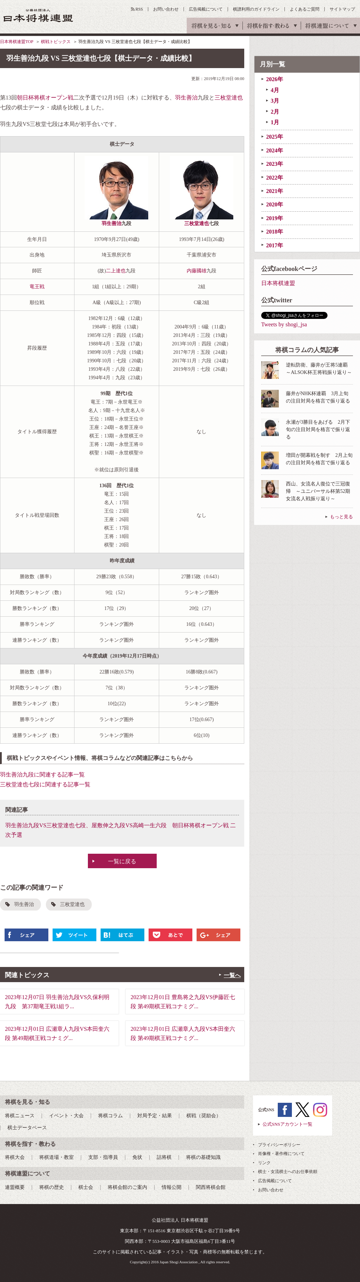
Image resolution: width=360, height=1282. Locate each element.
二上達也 (116, 270)
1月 (275, 122)
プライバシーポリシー (279, 1144)
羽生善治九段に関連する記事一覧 (42, 775)
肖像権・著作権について (281, 1153)
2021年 (274, 191)
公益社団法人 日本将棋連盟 (38, 15)
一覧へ (232, 975)
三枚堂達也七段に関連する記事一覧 (45, 784)
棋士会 (85, 1187)
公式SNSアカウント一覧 (287, 1124)
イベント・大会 (66, 1115)
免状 (137, 1157)
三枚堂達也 (229, 98)
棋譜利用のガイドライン (256, 9)
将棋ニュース (20, 1115)
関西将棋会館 (211, 1187)
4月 (275, 90)
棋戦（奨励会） (203, 1115)
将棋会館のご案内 (127, 1187)
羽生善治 (186, 98)
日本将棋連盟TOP (16, 41)
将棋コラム (110, 1115)
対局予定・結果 (154, 1115)
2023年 (274, 164)
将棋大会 (15, 1157)
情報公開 (171, 1187)
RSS (139, 9)
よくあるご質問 (304, 9)
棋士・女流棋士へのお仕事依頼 (287, 1171)
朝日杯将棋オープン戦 (45, 98)
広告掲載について (206, 9)
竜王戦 (37, 286)
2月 (275, 112)
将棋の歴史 (51, 1187)
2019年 (274, 218)
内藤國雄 (196, 270)
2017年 (274, 245)
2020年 (274, 204)
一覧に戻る (122, 861)
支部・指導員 (103, 1157)
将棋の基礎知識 (203, 1157)
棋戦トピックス (56, 41)
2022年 (274, 178)
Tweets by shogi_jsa (284, 324)
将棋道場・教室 (56, 1157)
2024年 (274, 150)
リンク (264, 1162)
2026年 (274, 79)
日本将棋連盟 (278, 283)
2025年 (274, 137)
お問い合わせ (166, 9)
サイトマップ (342, 9)
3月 (275, 101)
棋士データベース (27, 1127)
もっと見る (341, 516)
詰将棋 (164, 1157)
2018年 (274, 232)
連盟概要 (15, 1187)
